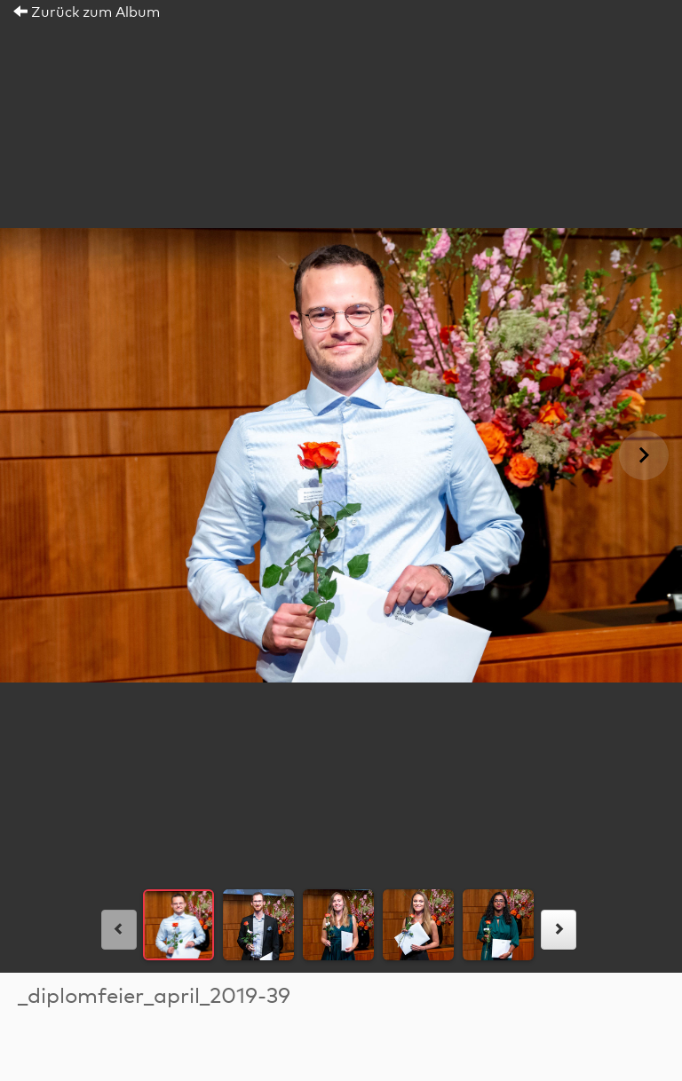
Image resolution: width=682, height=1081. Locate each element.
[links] (119, 930)
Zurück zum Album (86, 12)
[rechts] (558, 930)
